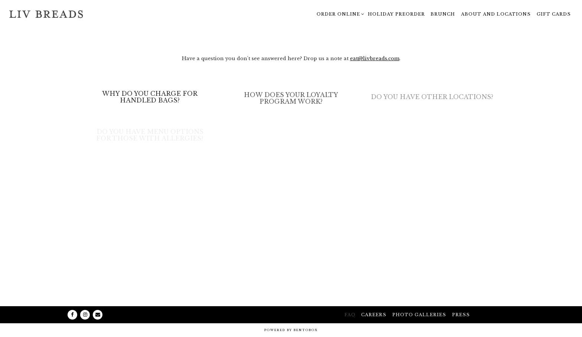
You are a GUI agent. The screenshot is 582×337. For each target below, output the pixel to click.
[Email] (97, 315)
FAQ (350, 314)
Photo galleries (419, 314)
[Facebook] (72, 315)
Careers (373, 314)
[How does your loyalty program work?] (290, 100)
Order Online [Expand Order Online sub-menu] (339, 13)
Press (461, 314)
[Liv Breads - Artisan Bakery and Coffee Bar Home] (46, 14)
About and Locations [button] (496, 14)
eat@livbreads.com (374, 59)
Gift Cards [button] (554, 14)
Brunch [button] (443, 14)
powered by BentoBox (291, 330)
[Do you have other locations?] (431, 99)
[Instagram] (85, 315)
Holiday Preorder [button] (396, 14)
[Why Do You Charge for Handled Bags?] (149, 98)
